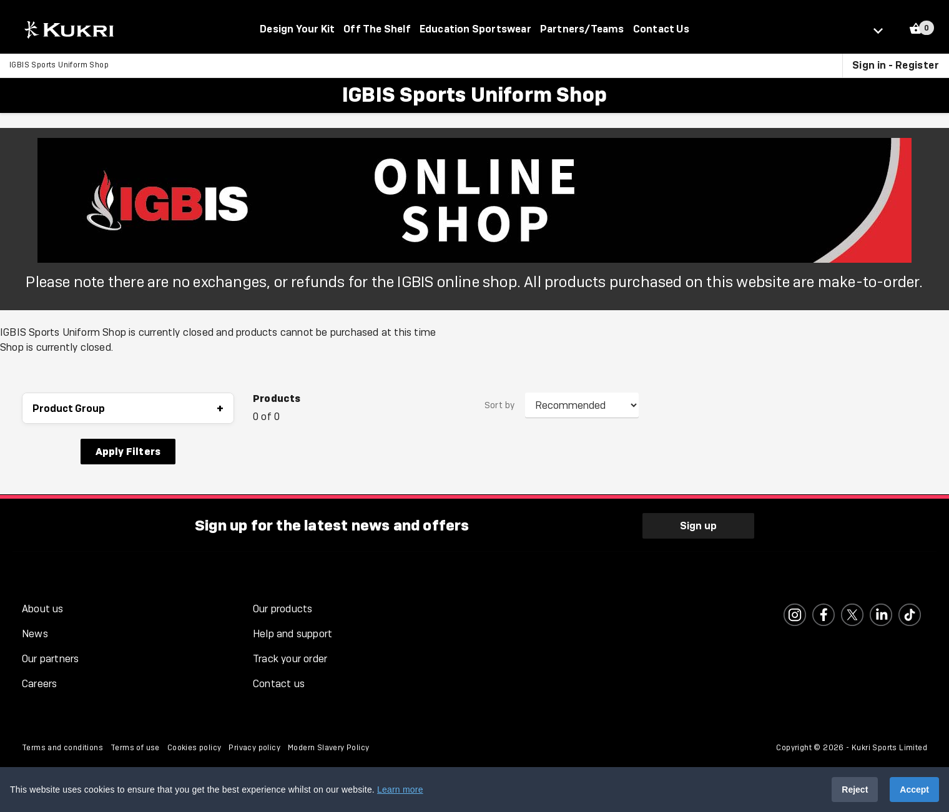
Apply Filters (128, 452)
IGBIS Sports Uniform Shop (59, 65)
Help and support (292, 632)
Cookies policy (194, 746)
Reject (855, 790)
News (35, 632)
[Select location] (884, 30)
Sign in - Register (895, 65)
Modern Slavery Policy (328, 746)
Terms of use (135, 746)
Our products (282, 608)
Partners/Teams (582, 28)
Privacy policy (254, 746)
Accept (914, 790)
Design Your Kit (297, 28)
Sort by (499, 406)
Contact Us (661, 28)
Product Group (128, 408)
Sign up (698, 524)
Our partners (50, 657)
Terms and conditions (62, 746)
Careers (39, 682)
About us (43, 608)
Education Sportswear (475, 28)
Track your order (290, 657)
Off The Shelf (377, 28)
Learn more (400, 790)
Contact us (279, 682)
